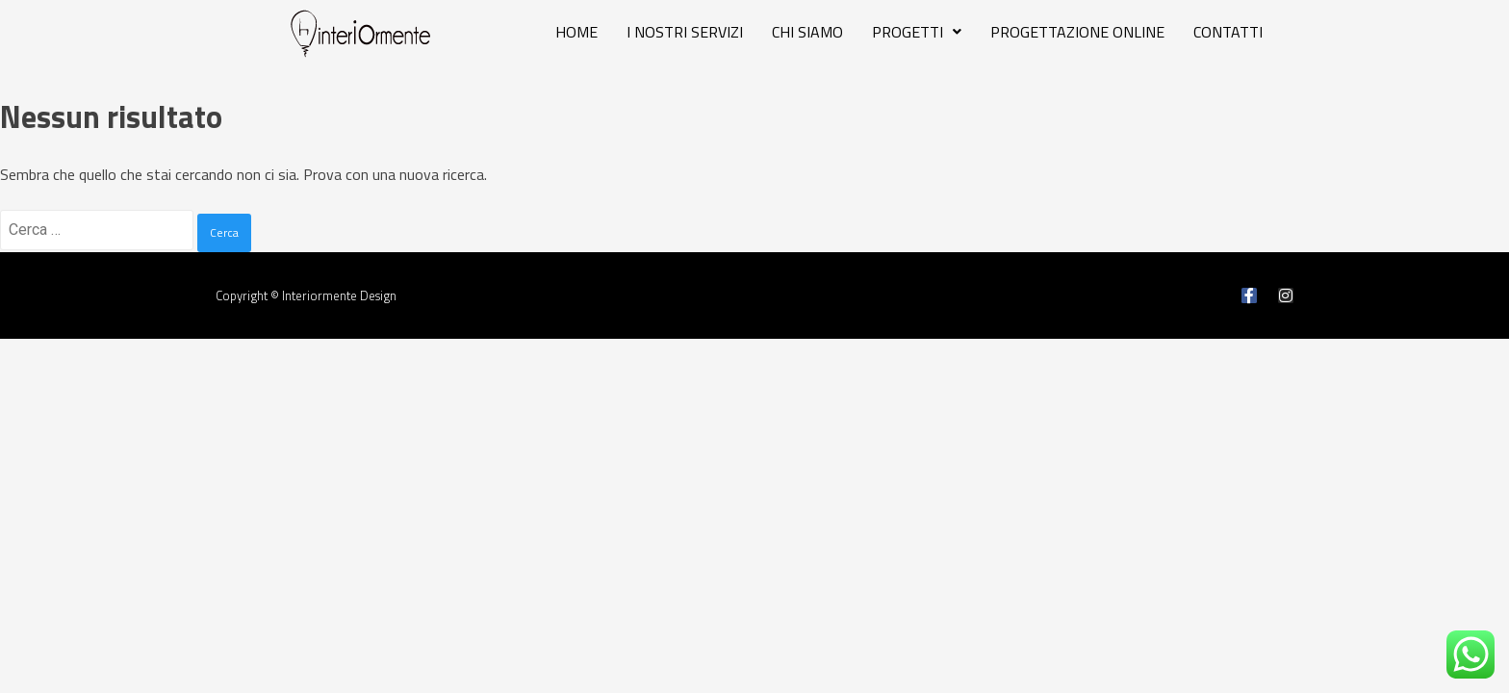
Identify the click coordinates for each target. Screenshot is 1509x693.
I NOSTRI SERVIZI (685, 31)
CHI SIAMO (807, 31)
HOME (576, 31)
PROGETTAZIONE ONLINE (1077, 31)
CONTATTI (1228, 31)
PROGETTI (916, 31)
